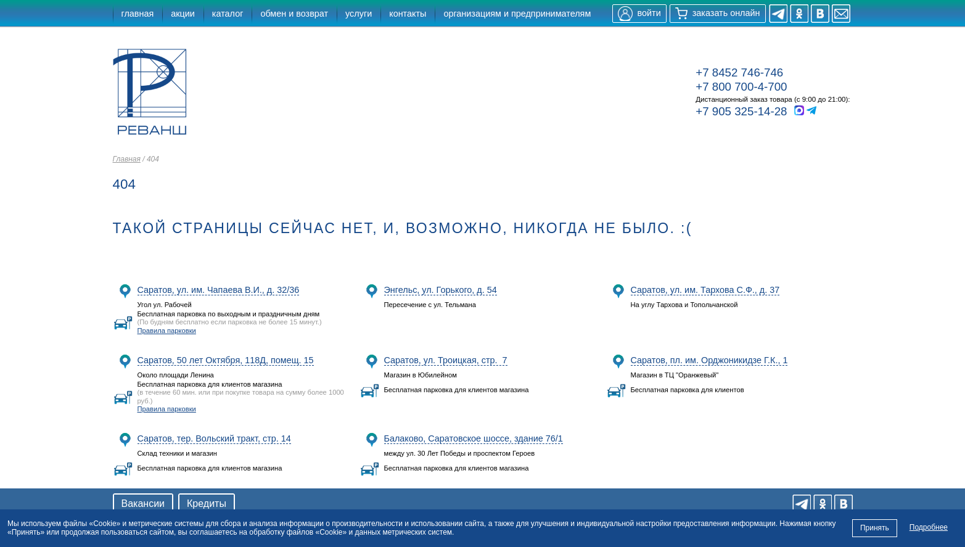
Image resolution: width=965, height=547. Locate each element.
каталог (228, 14)
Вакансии (143, 503)
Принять (874, 528)
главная (137, 14)
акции (183, 14)
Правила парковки (167, 330)
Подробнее (929, 527)
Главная (127, 159)
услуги (358, 14)
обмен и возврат (294, 14)
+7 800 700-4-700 (741, 86)
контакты (407, 14)
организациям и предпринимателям (517, 14)
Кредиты (206, 503)
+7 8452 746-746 (739, 72)
